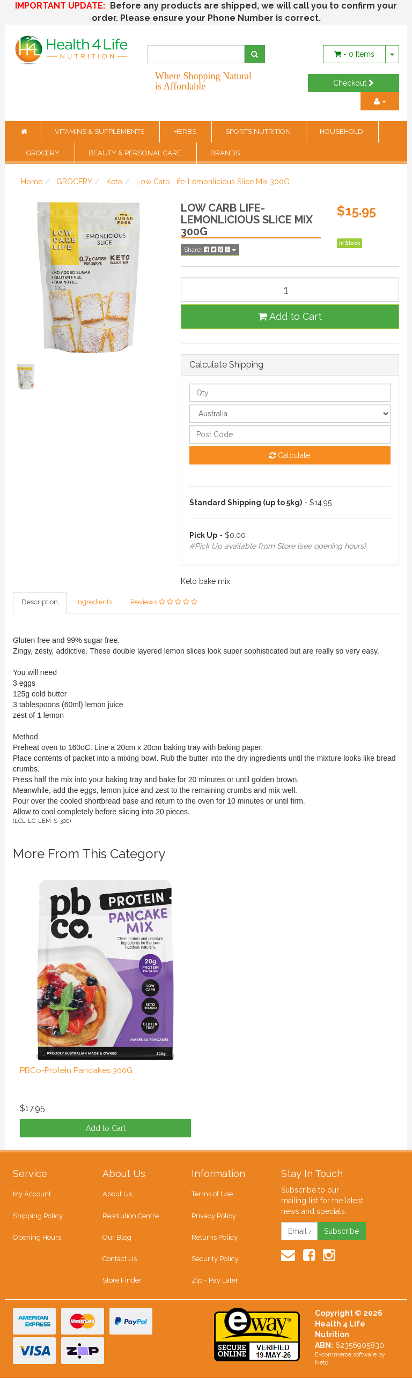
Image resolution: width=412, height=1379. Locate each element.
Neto (321, 1364)
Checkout (353, 83)
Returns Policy (215, 1238)
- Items (354, 54)
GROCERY (43, 153)
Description (39, 602)
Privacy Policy (214, 1216)
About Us (117, 1194)
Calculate (289, 455)
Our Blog (116, 1238)
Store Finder (122, 1281)
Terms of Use (212, 1194)
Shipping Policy (38, 1216)
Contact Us (119, 1260)
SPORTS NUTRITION (258, 132)
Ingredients (94, 602)
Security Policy (215, 1260)
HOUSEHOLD (342, 132)
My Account (32, 1194)
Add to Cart (290, 316)
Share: (210, 249)
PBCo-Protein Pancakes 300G (76, 1070)
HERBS (185, 132)
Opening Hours (37, 1238)
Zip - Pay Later (215, 1281)
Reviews (163, 602)
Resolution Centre (130, 1216)
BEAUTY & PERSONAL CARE (136, 153)
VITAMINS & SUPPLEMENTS (100, 132)
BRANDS (225, 153)
